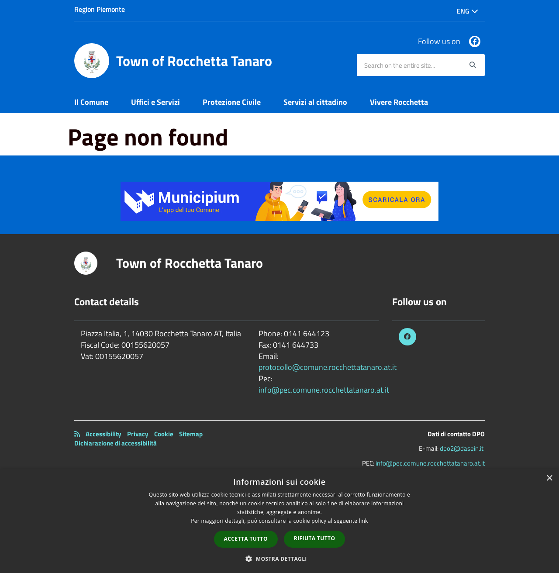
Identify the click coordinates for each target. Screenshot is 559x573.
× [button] (549, 478)
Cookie (163, 433)
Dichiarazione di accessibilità (115, 443)
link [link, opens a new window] (363, 521)
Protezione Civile (232, 102)
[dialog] (279, 521)
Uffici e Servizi (155, 102)
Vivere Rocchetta (399, 102)
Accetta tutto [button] (246, 538)
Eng (467, 11)
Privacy (137, 433)
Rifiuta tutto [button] (314, 538)
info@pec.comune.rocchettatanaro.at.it (324, 390)
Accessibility (103, 433)
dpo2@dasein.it (461, 448)
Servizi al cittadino (315, 102)
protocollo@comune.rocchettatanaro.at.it (328, 367)
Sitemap (191, 433)
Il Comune (91, 102)
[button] (279, 558)
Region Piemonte (99, 9)
